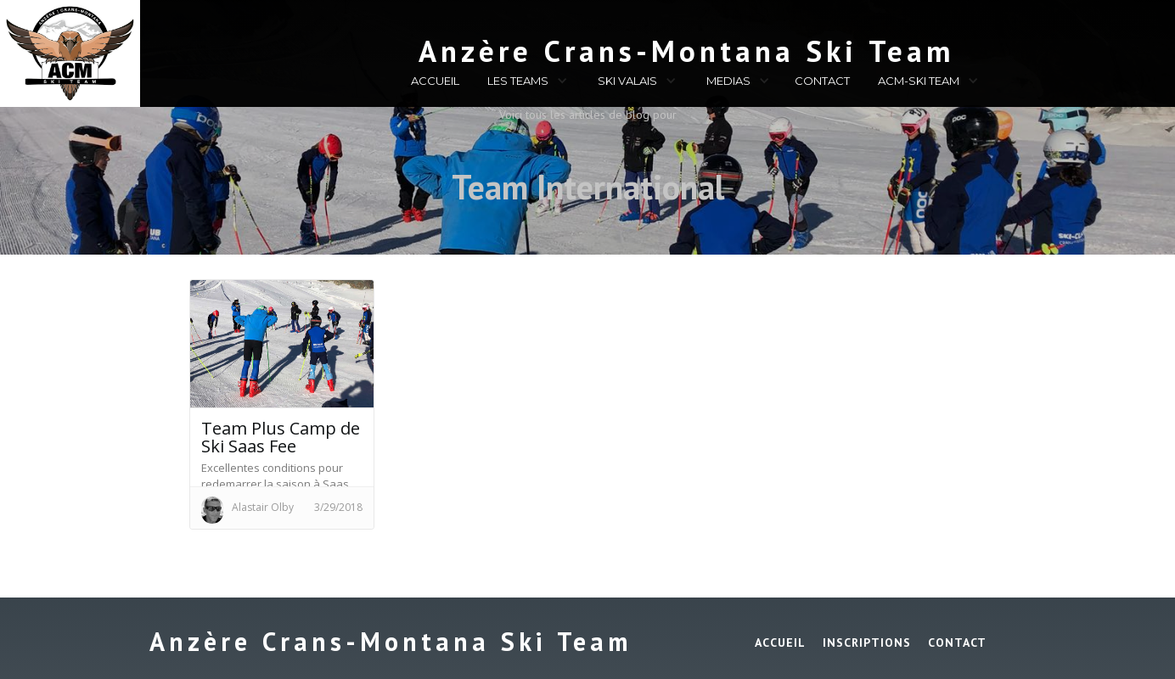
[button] (525, 83)
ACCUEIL (435, 80)
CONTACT (822, 80)
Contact (957, 642)
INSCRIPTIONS (867, 642)
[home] (595, 47)
